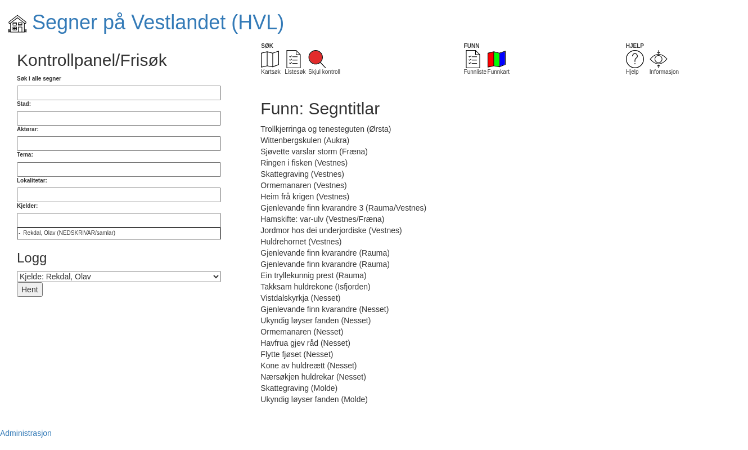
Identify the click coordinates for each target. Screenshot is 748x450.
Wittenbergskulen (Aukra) (304, 140)
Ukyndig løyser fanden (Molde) (314, 399)
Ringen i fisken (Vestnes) (304, 162)
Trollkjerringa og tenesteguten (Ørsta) (325, 128)
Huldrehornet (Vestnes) (300, 241)
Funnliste (475, 62)
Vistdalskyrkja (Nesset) (300, 297)
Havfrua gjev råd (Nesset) (305, 342)
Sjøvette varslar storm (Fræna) (314, 151)
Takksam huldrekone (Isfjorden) (315, 286)
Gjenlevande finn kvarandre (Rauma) (325, 252)
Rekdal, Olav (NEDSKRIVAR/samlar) (69, 233)
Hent (29, 289)
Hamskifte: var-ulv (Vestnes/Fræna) (322, 219)
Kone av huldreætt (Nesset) (308, 365)
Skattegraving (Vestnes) (302, 174)
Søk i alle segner (39, 78)
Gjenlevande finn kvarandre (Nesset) (324, 309)
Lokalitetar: (32, 180)
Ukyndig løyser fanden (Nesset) (315, 320)
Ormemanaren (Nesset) (301, 331)
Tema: (25, 155)
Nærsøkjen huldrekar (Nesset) (313, 376)
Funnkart (499, 62)
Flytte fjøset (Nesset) (296, 354)
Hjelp (635, 62)
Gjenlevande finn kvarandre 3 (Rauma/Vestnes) (343, 207)
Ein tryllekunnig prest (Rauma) (313, 275)
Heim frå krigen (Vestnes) (304, 196)
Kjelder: (27, 206)
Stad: (24, 104)
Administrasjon (26, 433)
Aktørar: (28, 129)
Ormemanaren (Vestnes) (303, 185)
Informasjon (664, 62)
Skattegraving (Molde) (298, 388)
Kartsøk (270, 62)
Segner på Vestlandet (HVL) (146, 22)
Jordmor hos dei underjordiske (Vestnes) (331, 230)
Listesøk (295, 62)
